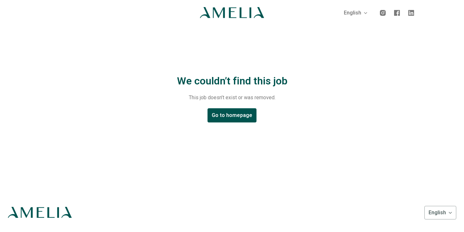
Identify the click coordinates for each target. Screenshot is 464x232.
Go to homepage (232, 115)
